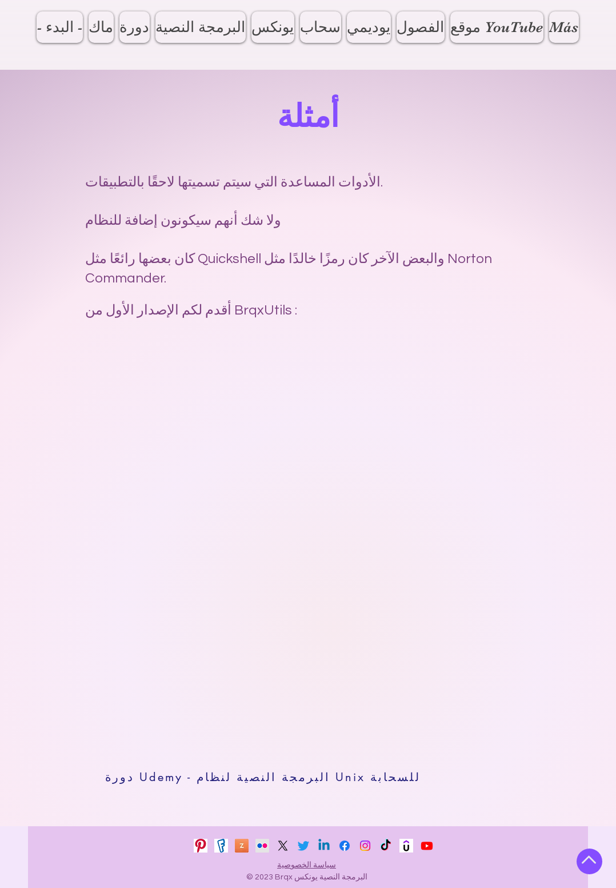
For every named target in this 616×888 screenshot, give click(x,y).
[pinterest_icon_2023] (200, 846)
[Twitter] (303, 846)
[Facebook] (344, 846)
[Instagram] (365, 846)
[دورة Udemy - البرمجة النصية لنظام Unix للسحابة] (308, 777)
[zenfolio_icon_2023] (242, 846)
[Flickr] (262, 846)
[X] (283, 846)
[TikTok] (386, 846)
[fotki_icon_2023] (221, 846)
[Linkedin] (324, 846)
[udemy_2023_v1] (406, 846)
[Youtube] (427, 846)
